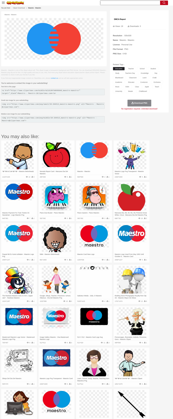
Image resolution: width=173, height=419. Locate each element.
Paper (107, 405)
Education (67, 405)
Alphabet (118, 405)
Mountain (102, 395)
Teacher (35, 405)
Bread (111, 408)
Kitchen (89, 408)
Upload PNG (148, 414)
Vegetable (82, 408)
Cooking (116, 408)
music (117, 87)
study (117, 73)
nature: (22, 395)
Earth (57, 395)
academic (118, 82)
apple (147, 87)
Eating (105, 408)
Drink (45, 408)
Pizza (100, 408)
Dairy (34, 408)
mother (49, 402)
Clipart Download (19, 8)
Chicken (51, 398)
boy (97, 402)
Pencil (61, 405)
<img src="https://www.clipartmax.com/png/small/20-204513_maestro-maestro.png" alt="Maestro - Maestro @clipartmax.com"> (53, 106)
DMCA (140, 414)
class (137, 87)
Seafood (75, 408)
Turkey (136, 398)
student (153, 69)
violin (127, 87)
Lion (104, 398)
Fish (82, 398)
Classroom (47, 405)
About (111, 414)
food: (22, 408)
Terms (117, 414)
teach (157, 87)
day (156, 73)
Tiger (130, 398)
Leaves (40, 395)
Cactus (46, 395)
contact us (54, 78)
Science (101, 405)
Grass (78, 395)
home (84, 402)
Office (112, 405)
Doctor (64, 402)
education (118, 69)
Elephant (76, 398)
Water (108, 395)
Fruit (57, 408)
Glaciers (72, 395)
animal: (22, 398)
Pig (120, 398)
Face (111, 402)
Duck (65, 398)
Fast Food (52, 408)
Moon (90, 395)
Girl (93, 402)
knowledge (145, 73)
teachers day (130, 73)
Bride (38, 402)
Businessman (57, 402)
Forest (128, 395)
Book (41, 405)
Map (81, 405)
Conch (52, 395)
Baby (33, 402)
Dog (61, 398)
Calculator (125, 405)
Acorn (28, 395)
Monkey (109, 398)
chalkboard (143, 91)
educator (131, 82)
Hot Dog (123, 408)
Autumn (34, 395)
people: (22, 402)
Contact (133, 414)
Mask (28, 402)
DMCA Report (120, 19)
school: (22, 405)
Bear (32, 398)
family (43, 402)
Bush (113, 395)
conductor (144, 82)
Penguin (125, 398)
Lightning (84, 395)
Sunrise (95, 395)
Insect (99, 398)
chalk (155, 78)
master (130, 91)
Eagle (70, 398)
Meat (62, 408)
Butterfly (41, 398)
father (101, 402)
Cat (47, 398)
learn (145, 78)
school (142, 69)
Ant (28, 398)
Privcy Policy (125, 414)
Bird (36, 398)
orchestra (157, 82)
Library (95, 405)
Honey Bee (92, 398)
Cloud (118, 395)
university (118, 91)
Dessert (40, 408)
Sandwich (68, 408)
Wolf (140, 398)
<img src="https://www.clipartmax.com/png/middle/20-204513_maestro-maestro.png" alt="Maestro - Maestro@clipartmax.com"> (53, 119)
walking (78, 402)
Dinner (95, 408)
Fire (61, 395)
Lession (132, 405)
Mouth (107, 402)
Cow (57, 398)
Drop (123, 395)
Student (29, 405)
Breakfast (28, 408)
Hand (122, 402)
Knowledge (88, 405)
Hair (89, 402)
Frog (86, 398)
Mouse (115, 398)
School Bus (75, 405)
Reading (55, 405)
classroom (133, 78)
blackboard (119, 78)
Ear (69, 402)
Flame (66, 395)
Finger (117, 402)
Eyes (73, 402)
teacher (131, 69)
